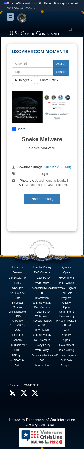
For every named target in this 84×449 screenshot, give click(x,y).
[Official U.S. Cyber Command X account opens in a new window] (23, 394)
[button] (20, 8)
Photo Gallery (42, 199)
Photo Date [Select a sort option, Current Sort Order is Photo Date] (49, 80)
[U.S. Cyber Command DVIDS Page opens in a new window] (12, 393)
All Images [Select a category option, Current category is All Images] (23, 80)
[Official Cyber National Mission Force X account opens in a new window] (35, 394)
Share (18, 129)
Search (61, 63)
